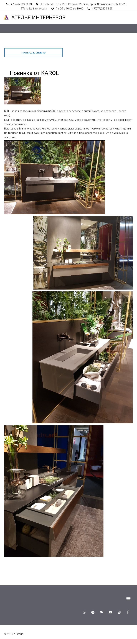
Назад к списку (35, 52)
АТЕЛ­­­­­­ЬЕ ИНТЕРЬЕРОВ (38, 17)
